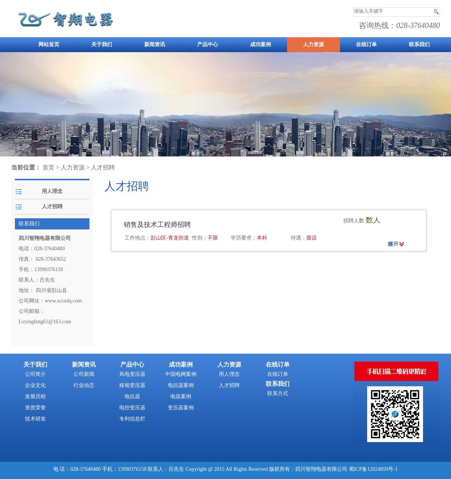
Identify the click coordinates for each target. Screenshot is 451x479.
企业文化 (35, 385)
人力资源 (313, 44)
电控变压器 (132, 407)
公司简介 (35, 374)
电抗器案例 (181, 385)
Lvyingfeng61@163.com (45, 321)
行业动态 (83, 385)
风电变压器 (132, 374)
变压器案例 (181, 407)
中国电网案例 (180, 374)
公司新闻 (83, 374)
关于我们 (101, 44)
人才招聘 (103, 167)
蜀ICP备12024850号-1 (373, 469)
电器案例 (180, 396)
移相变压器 (132, 385)
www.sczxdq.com (63, 301)
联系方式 (277, 393)
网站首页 (48, 44)
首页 (48, 167)
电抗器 (132, 396)
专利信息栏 (132, 419)
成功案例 (260, 44)
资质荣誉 (35, 407)
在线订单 (366, 44)
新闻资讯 (154, 44)
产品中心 (207, 44)
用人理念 (52, 191)
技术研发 (35, 419)
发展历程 (35, 396)
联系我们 (419, 44)
